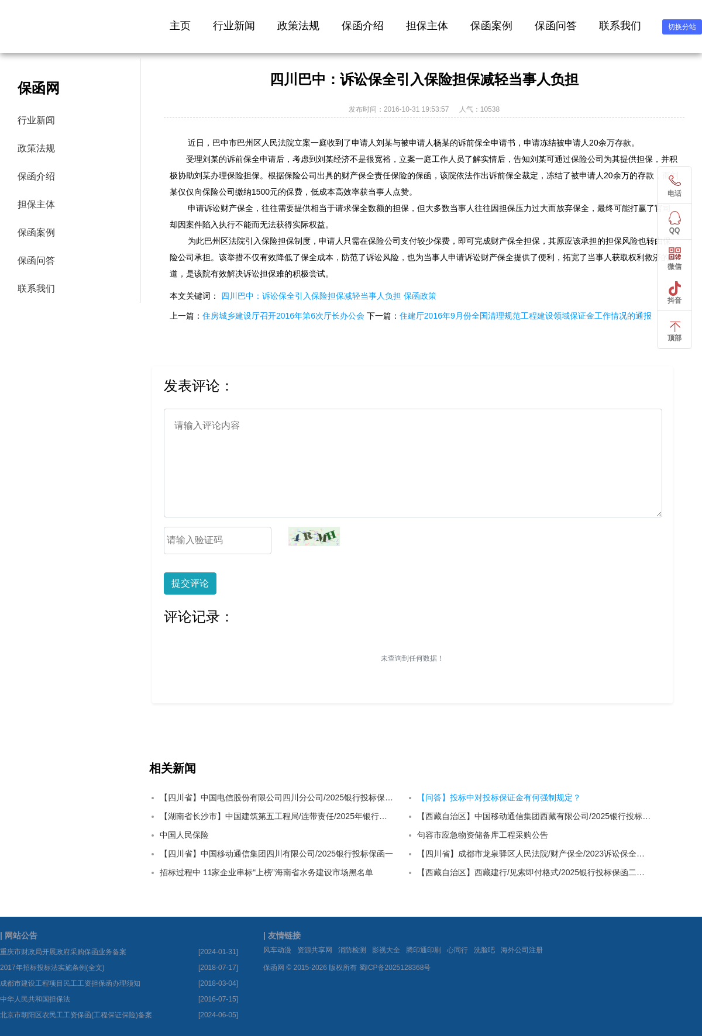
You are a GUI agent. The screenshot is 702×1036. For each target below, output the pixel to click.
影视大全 (386, 950)
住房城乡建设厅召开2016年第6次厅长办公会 (283, 315)
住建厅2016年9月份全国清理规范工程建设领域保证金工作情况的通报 (526, 315)
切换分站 (682, 27)
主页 (180, 26)
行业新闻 (234, 26)
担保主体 (427, 26)
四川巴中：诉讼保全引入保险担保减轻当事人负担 (311, 296)
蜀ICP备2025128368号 (395, 968)
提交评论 (190, 583)
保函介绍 (363, 26)
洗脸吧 (484, 950)
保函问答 (556, 26)
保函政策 (420, 296)
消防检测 (352, 950)
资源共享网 (314, 950)
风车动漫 (277, 950)
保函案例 (491, 26)
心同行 (457, 950)
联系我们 (620, 26)
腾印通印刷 (423, 950)
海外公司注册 (522, 950)
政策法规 (298, 26)
